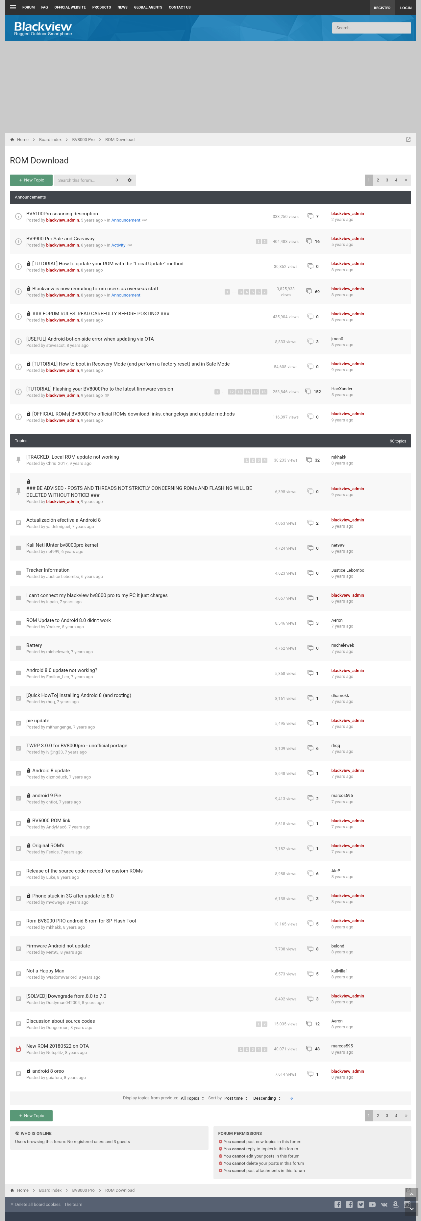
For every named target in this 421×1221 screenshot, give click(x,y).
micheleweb (57, 651)
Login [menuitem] (406, 7)
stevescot (55, 345)
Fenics (52, 852)
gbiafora (54, 1077)
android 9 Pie (46, 796)
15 (256, 392)
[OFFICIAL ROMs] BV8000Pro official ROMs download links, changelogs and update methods (133, 414)
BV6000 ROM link (51, 821)
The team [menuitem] (73, 1204)
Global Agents (148, 7)
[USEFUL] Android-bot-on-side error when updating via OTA (90, 339)
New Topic (31, 180)
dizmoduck (56, 777)
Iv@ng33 (54, 752)
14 (248, 392)
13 (240, 392)
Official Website (70, 7)
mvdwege (55, 902)
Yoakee (53, 626)
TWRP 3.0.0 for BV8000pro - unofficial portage (76, 746)
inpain (52, 601)
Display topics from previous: (165, 1098)
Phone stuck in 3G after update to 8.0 (72, 896)
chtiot (51, 802)
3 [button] (387, 180)
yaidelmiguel (58, 526)
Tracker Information (47, 570)
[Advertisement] (210, 87)
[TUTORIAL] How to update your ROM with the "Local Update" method (108, 264)
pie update (37, 721)
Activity (118, 245)
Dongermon (57, 1027)
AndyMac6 (56, 827)
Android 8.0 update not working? (61, 670)
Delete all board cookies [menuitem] (35, 1204)
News (122, 7)
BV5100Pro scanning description (62, 214)
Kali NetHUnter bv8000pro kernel (62, 545)
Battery (34, 645)
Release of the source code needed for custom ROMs (84, 871)
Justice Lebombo (62, 576)
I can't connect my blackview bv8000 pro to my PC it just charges (97, 595)
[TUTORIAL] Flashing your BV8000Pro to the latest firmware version (99, 389)
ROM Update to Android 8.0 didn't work (68, 620)
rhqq (50, 701)
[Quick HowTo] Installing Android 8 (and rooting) (78, 695)
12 (232, 392)
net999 (53, 551)
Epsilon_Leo (57, 676)
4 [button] (396, 180)
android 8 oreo (48, 1071)
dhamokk (340, 695)
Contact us (180, 7)
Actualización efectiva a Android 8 (63, 520)
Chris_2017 (57, 463)
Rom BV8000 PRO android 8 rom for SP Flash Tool (81, 921)
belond (338, 946)
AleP (336, 870)
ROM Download (39, 160)
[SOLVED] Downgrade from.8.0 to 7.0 (66, 996)
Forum (28, 7)
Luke (50, 877)
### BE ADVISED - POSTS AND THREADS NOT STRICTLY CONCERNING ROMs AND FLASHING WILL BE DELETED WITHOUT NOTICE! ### (139, 491)
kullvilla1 (340, 971)
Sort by (229, 1098)
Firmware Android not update (58, 946)
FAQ (44, 7)
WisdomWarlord (61, 977)
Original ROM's (48, 846)
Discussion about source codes (60, 1021)
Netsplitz (54, 1052)
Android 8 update (51, 771)
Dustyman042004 (63, 1002)
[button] (406, 180)
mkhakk (339, 457)
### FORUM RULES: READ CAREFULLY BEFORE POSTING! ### (100, 314)
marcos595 (342, 795)
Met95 (52, 952)
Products (101, 7)
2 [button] (378, 180)
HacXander (342, 388)
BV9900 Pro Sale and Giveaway (60, 239)
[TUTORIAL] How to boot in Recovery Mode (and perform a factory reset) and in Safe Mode (131, 364)
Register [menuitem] (382, 7)
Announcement (125, 220)
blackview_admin (62, 220)
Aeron (337, 620)
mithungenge (58, 727)
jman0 (337, 338)
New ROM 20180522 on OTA (57, 1046)
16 (263, 392)
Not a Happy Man (45, 971)
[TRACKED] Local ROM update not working (72, 457)
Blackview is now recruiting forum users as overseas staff (95, 289)
